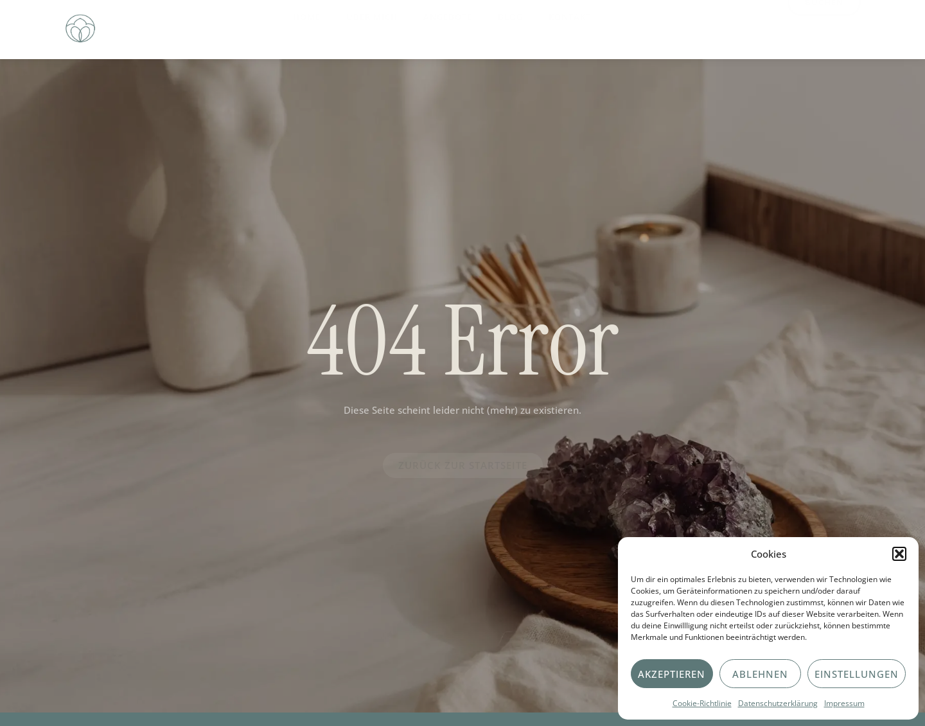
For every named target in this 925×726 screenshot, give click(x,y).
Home (307, 26)
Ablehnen (760, 674)
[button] (899, 553)
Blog (510, 26)
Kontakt (570, 26)
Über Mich (372, 26)
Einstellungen (857, 674)
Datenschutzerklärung (778, 703)
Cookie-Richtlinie (702, 703)
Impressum (844, 703)
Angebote (447, 26)
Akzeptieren (671, 674)
